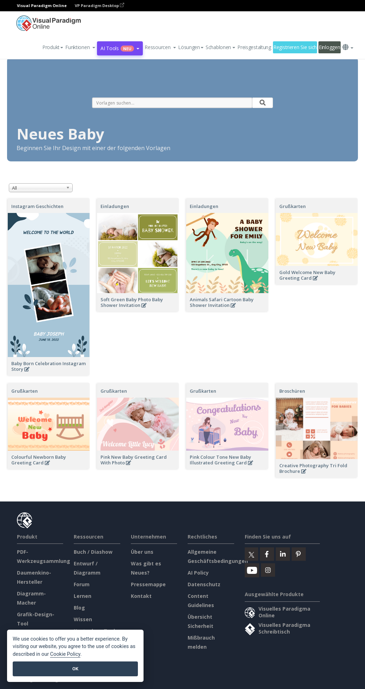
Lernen (82, 596)
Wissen (83, 619)
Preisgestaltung (254, 47)
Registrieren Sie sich (295, 47)
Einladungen (115, 206)
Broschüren (292, 391)
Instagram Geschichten (37, 206)
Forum (82, 584)
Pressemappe (148, 584)
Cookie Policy (65, 654)
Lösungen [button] (190, 47)
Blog (79, 607)
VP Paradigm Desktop (99, 5)
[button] (80, 47)
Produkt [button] (52, 47)
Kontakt (141, 596)
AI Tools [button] (120, 48)
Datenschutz (204, 584)
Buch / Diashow (93, 551)
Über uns (142, 551)
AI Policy (198, 572)
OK (75, 668)
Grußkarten (292, 206)
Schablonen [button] (220, 47)
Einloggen (329, 47)
